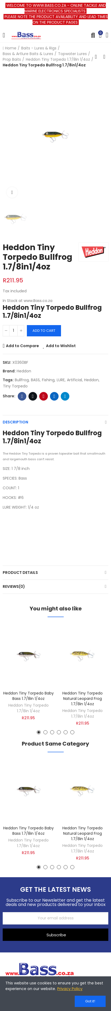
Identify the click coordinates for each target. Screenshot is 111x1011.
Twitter (33, 396)
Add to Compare (22, 345)
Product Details (20, 572)
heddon (91, 380)
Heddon (24, 371)
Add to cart (44, 330)
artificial (74, 380)
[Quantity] (13, 330)
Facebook (22, 396)
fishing (48, 380)
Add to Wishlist (61, 345)
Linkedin (54, 396)
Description (15, 422)
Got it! (90, 1001)
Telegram (65, 396)
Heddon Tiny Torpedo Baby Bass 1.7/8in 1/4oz (28, 695)
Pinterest (44, 396)
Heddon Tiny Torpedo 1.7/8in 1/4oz (28, 708)
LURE (61, 380)
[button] (39, 732)
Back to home (97, 56)
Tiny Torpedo (15, 386)
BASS (35, 380)
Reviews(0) (14, 586)
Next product (104, 56)
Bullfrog (22, 380)
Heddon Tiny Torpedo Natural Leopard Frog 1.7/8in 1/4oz (82, 698)
